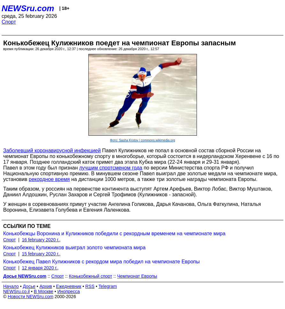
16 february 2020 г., (41, 239)
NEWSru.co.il (16, 291)
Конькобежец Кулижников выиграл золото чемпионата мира (74, 247)
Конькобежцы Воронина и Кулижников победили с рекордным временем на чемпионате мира (114, 233)
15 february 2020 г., (41, 253)
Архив (46, 286)
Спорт (9, 22)
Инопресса (68, 291)
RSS (89, 286)
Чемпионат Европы (137, 276)
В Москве (43, 291)
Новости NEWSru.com (30, 296)
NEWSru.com (28, 8)
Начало (11, 286)
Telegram (108, 286)
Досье (29, 286)
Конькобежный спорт (90, 276)
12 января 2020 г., (40, 267)
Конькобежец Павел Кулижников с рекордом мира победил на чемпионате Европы (101, 261)
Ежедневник (68, 286)
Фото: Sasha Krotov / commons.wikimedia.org (142, 140)
